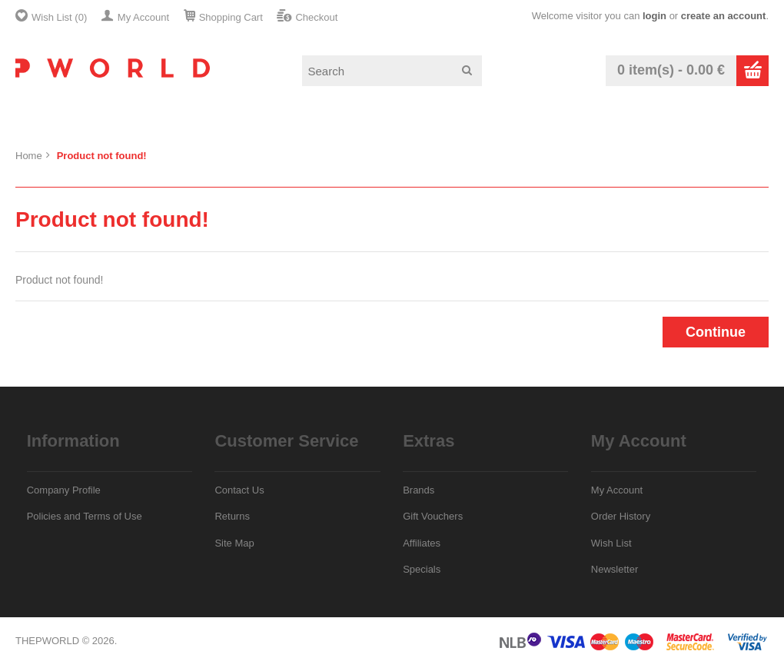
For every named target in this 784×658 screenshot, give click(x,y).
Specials (421, 569)
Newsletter (614, 569)
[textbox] (392, 70)
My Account (143, 17)
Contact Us (239, 490)
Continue (716, 332)
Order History (620, 516)
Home (28, 155)
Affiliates (421, 543)
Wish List (611, 543)
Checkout (316, 17)
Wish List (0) (59, 17)
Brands (418, 490)
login (654, 16)
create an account (723, 16)
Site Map (234, 543)
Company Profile (64, 490)
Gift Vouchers (433, 516)
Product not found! (102, 155)
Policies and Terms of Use (84, 516)
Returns (232, 516)
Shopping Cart (231, 17)
